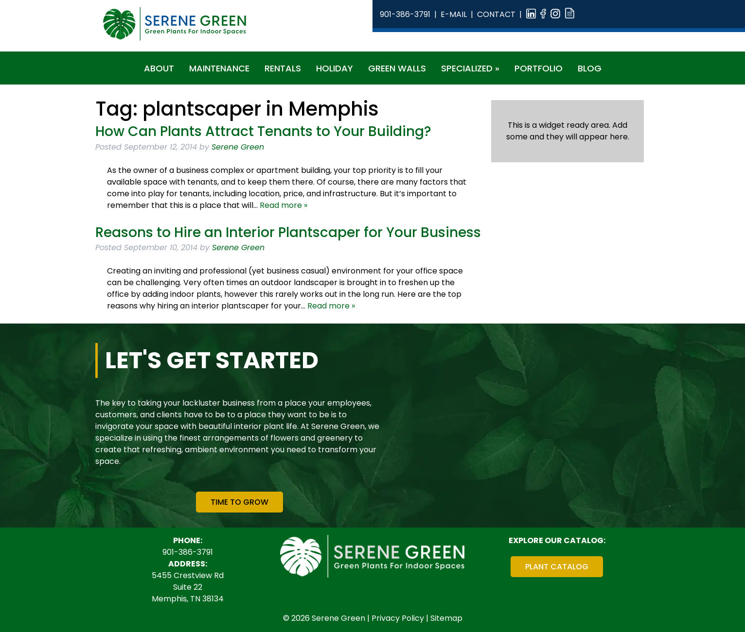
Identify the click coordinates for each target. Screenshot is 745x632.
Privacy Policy (398, 618)
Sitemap (446, 618)
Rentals (283, 68)
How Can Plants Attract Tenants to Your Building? (263, 131)
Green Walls (397, 68)
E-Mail (454, 14)
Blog (590, 68)
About (159, 68)
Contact (496, 14)
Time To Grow (239, 502)
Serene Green (238, 147)
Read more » (283, 205)
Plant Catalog (556, 566)
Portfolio (538, 68)
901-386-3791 (405, 14)
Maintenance (219, 68)
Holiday (334, 68)
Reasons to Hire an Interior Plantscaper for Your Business (288, 232)
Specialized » (470, 68)
